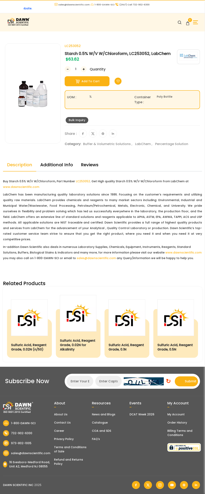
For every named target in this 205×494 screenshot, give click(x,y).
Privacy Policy (64, 439)
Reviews (89, 165)
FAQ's (96, 439)
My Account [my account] (176, 414)
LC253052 (83, 181)
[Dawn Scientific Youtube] (172, 485)
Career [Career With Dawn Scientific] (59, 431)
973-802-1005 (17, 443)
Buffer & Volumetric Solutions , (108, 144)
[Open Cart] (187, 22)
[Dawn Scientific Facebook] (136, 485)
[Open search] (179, 22)
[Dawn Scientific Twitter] (148, 485)
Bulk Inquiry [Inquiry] (77, 120)
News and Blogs (103, 414)
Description (19, 165)
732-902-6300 (17, 433)
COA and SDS (101, 431)
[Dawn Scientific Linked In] (196, 485)
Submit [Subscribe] (190, 381)
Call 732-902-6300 (133, 4)
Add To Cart (87, 81)
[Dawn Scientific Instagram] (160, 485)
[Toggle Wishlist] (118, 81)
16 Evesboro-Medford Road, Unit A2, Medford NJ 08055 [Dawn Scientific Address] (26, 464)
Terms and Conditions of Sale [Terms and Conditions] (70, 449)
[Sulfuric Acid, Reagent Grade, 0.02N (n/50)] (29, 324)
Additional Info (56, 165)
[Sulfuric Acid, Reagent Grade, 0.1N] (127, 324)
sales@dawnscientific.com (72, 4)
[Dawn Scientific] (18, 25)
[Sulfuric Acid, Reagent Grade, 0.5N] (175, 324)
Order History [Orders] (177, 423)
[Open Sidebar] (195, 22)
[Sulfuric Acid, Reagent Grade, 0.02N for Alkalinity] (78, 324)
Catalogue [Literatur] (100, 423)
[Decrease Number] (68, 69)
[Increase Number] (84, 69)
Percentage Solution (171, 144)
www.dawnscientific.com (21, 187)
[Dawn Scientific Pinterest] (184, 485)
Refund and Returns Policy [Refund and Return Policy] (68, 462)
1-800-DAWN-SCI (103, 4)
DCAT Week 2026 (142, 414)
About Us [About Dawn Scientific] (60, 414)
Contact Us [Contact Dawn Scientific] (62, 423)
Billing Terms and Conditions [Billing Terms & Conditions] (179, 433)
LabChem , (144, 144)
